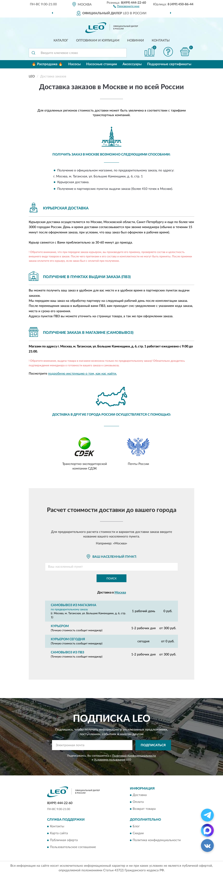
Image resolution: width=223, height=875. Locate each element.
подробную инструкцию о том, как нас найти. (82, 373)
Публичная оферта (64, 840)
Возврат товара (144, 809)
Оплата (138, 802)
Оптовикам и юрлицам (97, 40)
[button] (126, 6)
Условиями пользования (109, 759)
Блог (136, 826)
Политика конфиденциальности (157, 840)
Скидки (138, 833)
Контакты (161, 40)
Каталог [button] (61, 40)
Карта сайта (59, 833)
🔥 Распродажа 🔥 (47, 64)
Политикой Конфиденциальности (134, 755)
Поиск (111, 578)
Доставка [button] (140, 795)
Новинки (135, 40)
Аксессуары (132, 64)
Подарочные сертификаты (169, 64)
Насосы (74, 64)
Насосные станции (101, 64)
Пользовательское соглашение (73, 847)
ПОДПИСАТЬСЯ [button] (153, 745)
